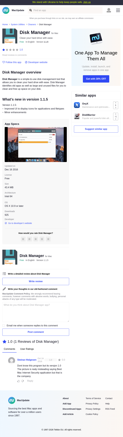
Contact (108, 398)
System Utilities (18, 24)
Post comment (36, 332)
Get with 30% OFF (96, 78)
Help (107, 403)
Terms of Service (93, 398)
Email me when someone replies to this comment (32, 325)
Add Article (68, 414)
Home (5, 24)
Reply (30, 380)
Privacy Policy (92, 403)
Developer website (36, 62)
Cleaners (32, 24)
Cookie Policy (92, 414)
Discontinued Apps (72, 409)
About (66, 398)
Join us (87, 2)
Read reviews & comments (14, 55)
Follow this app (11, 62)
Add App (67, 403)
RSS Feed (110, 409)
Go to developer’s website (18, 223)
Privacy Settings (93, 409)
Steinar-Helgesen (26, 359)
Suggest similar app (96, 129)
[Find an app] (30, 10)
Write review (36, 281)
